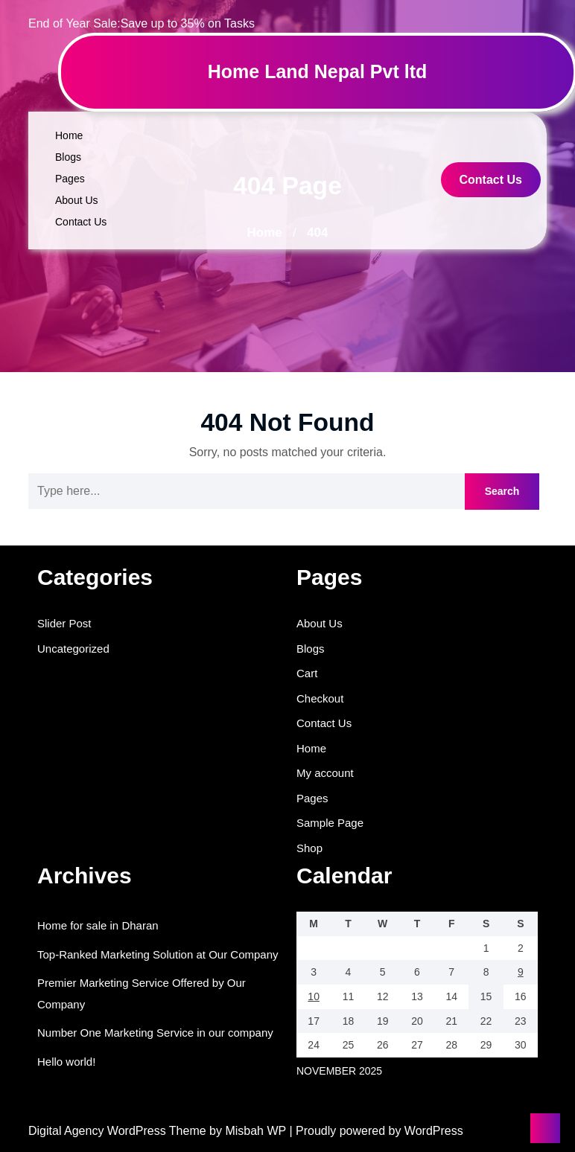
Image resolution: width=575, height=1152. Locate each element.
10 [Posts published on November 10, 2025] (314, 996)
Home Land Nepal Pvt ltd (317, 71)
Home (69, 135)
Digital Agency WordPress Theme (118, 1130)
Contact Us (81, 222)
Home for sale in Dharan (98, 925)
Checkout (319, 698)
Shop (309, 848)
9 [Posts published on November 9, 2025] (521, 972)
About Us (76, 200)
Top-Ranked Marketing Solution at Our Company (158, 954)
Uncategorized (73, 648)
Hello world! (66, 1061)
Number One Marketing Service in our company (155, 1032)
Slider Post (64, 623)
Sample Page (329, 822)
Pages (70, 179)
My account (325, 773)
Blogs (68, 157)
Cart (306, 673)
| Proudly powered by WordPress (376, 1130)
